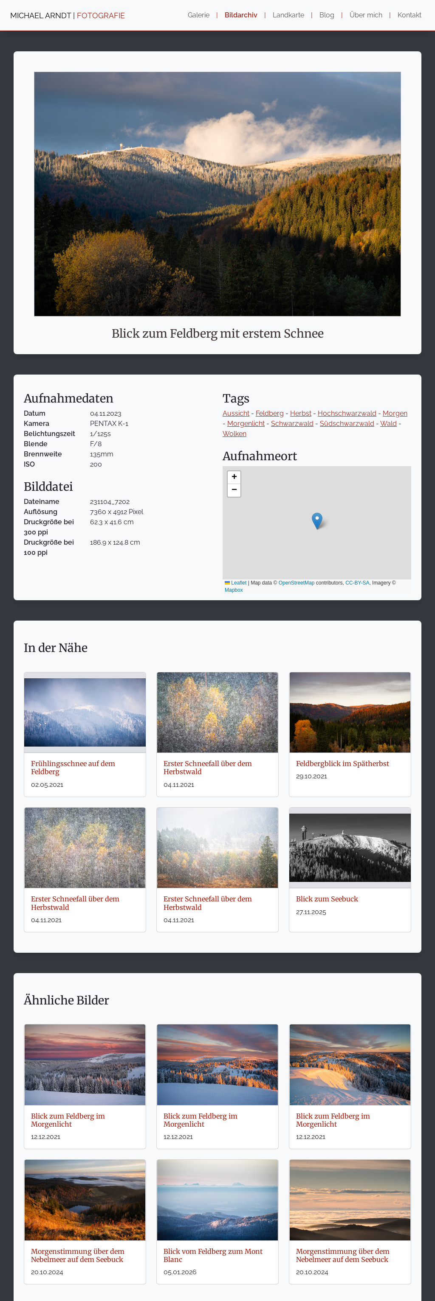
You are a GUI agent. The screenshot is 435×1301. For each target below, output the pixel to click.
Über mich (366, 15)
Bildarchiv (241, 15)
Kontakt (409, 15)
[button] (317, 521)
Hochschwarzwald (347, 413)
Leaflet (235, 583)
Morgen (395, 413)
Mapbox (234, 590)
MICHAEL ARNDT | (67, 15)
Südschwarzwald (347, 424)
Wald (388, 424)
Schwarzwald (292, 424)
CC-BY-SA (357, 583)
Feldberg (270, 413)
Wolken (234, 434)
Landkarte (288, 15)
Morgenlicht (246, 424)
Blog (326, 15)
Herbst (300, 413)
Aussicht (236, 413)
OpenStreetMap (297, 583)
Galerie (198, 15)
